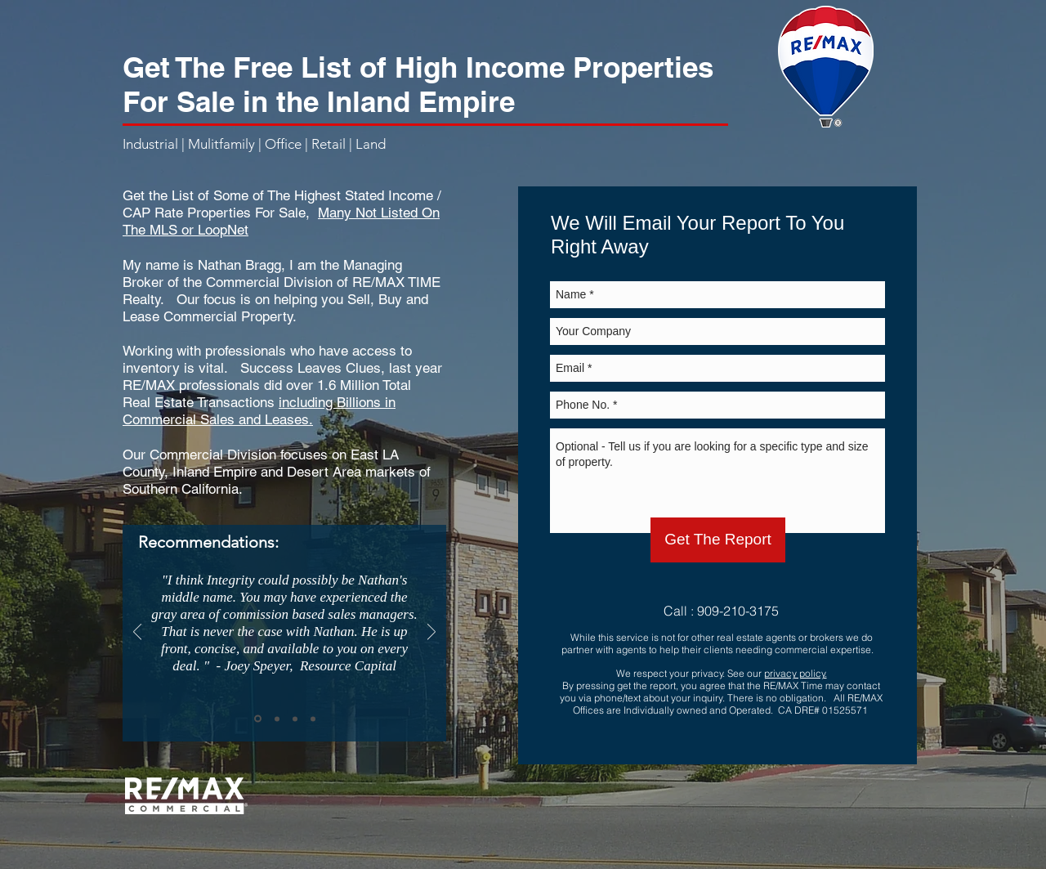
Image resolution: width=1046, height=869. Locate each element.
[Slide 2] (277, 718)
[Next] (431, 633)
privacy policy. (795, 673)
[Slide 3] (295, 718)
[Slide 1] (258, 719)
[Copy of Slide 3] (313, 718)
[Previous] (137, 633)
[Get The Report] (717, 539)
